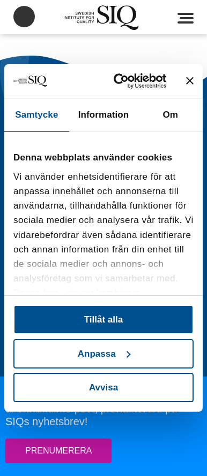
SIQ (103, 17)
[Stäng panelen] (190, 81)
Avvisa (103, 387)
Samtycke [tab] (36, 115)
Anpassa (104, 354)
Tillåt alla (103, 319)
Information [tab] (103, 115)
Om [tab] (170, 115)
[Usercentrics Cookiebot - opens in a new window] (124, 81)
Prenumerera (58, 450)
